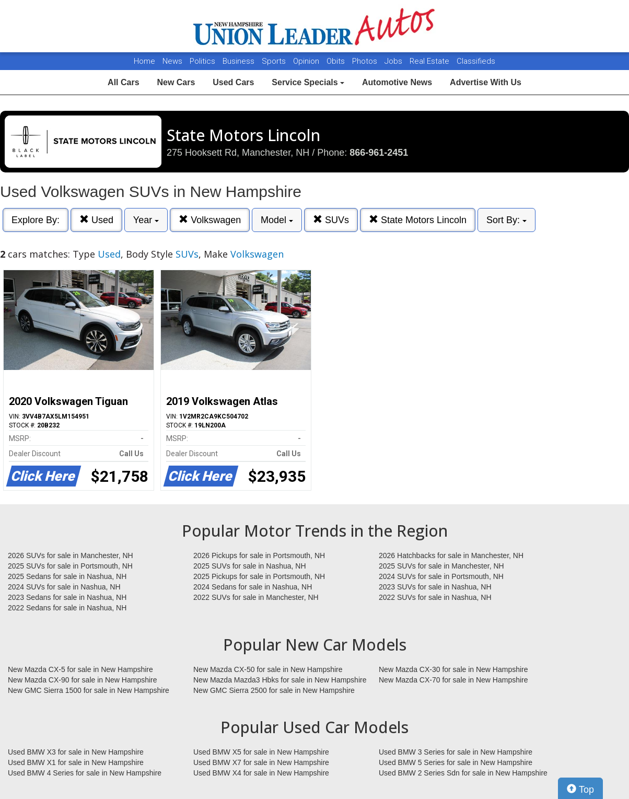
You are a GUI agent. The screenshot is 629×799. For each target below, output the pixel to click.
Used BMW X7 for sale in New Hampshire (261, 762)
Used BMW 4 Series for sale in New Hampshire (84, 773)
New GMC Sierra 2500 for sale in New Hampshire (274, 690)
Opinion (307, 61)
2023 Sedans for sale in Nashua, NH (67, 597)
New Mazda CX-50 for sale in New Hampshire (268, 669)
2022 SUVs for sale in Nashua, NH (435, 597)
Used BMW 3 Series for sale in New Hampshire (455, 752)
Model (277, 220)
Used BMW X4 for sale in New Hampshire (261, 773)
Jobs (394, 61)
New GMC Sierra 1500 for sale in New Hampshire (88, 690)
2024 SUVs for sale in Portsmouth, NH (441, 576)
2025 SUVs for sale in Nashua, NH (249, 566)
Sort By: (506, 220)
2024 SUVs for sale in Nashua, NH (64, 587)
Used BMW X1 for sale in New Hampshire (76, 762)
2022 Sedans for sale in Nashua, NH (67, 608)
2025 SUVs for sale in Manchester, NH (441, 566)
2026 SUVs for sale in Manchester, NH (70, 555)
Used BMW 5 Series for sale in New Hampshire (455, 762)
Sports (275, 61)
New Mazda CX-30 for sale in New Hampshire (453, 669)
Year (146, 220)
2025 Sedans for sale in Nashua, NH (67, 576)
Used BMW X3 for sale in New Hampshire (76, 752)
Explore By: (35, 220)
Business (240, 61)
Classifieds (476, 61)
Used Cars (233, 82)
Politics (202, 61)
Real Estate (430, 61)
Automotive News (397, 82)
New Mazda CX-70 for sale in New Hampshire (453, 680)
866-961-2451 (379, 152)
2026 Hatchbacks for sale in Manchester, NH (451, 555)
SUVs (331, 219)
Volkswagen (210, 219)
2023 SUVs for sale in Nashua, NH (435, 587)
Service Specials (308, 82)
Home (144, 61)
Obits (337, 61)
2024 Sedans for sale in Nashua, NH (252, 587)
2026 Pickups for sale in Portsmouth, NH (259, 555)
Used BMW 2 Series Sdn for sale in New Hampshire (463, 773)
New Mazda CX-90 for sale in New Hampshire (82, 680)
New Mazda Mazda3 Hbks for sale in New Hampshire (279, 680)
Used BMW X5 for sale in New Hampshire (261, 752)
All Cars (123, 82)
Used (96, 219)
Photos (365, 61)
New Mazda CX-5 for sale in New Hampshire (80, 669)
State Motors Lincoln (418, 219)
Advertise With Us (485, 82)
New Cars (176, 82)
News (172, 61)
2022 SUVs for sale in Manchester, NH (256, 597)
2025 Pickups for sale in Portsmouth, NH (259, 576)
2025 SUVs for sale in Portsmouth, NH (70, 566)
